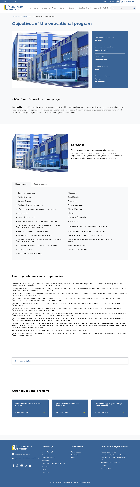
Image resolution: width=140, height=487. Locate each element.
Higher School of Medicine (110, 462)
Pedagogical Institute (109, 452)
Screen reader (109, 1)
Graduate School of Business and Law (113, 459)
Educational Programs (24, 16)
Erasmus (73, 8)
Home (14, 16)
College (103, 465)
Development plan (71, 361)
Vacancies (45, 472)
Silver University (106, 468)
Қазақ (14, 1)
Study (55, 8)
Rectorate (45, 455)
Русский (7, 1)
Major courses (21, 184)
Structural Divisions (48, 458)
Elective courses (40, 184)
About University (48, 452)
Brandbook (46, 461)
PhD (73, 458)
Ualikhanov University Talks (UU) (53, 464)
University (34, 8)
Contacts (45, 469)
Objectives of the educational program (44, 16)
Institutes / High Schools (114, 446)
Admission (46, 8)
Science (64, 8)
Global (105, 8)
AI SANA (45, 466)
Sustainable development (90, 8)
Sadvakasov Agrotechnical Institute (113, 455)
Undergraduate (76, 452)
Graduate (74, 455)
